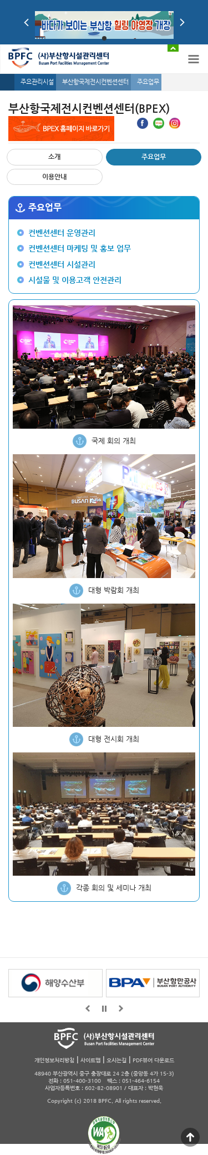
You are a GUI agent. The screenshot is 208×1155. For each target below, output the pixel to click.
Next (182, 22)
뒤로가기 (121, 1008)
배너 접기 (173, 48)
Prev (26, 22)
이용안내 (54, 176)
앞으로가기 (87, 1008)
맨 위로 (190, 1137)
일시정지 (104, 1008)
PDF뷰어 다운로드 (153, 1060)
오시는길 (116, 1060)
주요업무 (153, 156)
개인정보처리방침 (54, 1060)
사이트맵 (90, 1060)
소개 (54, 156)
